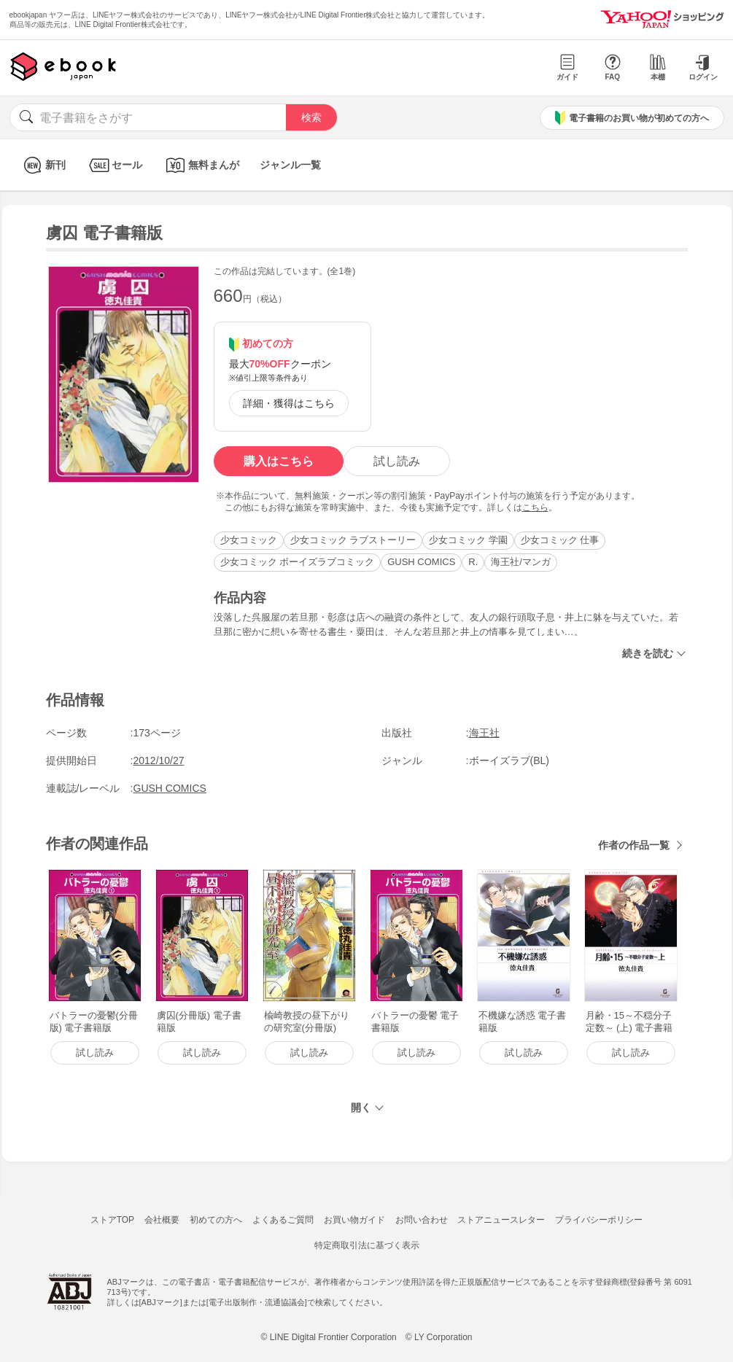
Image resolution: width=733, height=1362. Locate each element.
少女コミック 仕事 (560, 539)
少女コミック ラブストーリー (353, 539)
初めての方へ (216, 1220)
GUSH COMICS (421, 561)
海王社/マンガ (521, 561)
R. (473, 561)
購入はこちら (279, 461)
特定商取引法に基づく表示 (366, 1245)
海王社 (484, 733)
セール (114, 165)
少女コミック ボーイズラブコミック (297, 561)
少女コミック (248, 539)
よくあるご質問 (283, 1220)
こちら (535, 507)
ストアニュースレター (501, 1220)
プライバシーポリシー (599, 1220)
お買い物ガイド (354, 1220)
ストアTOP (112, 1220)
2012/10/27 (159, 760)
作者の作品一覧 (634, 845)
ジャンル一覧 (290, 165)
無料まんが (201, 165)
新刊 (43, 165)
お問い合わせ (421, 1220)
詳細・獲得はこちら (289, 403)
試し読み (396, 461)
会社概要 (161, 1220)
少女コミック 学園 (468, 539)
